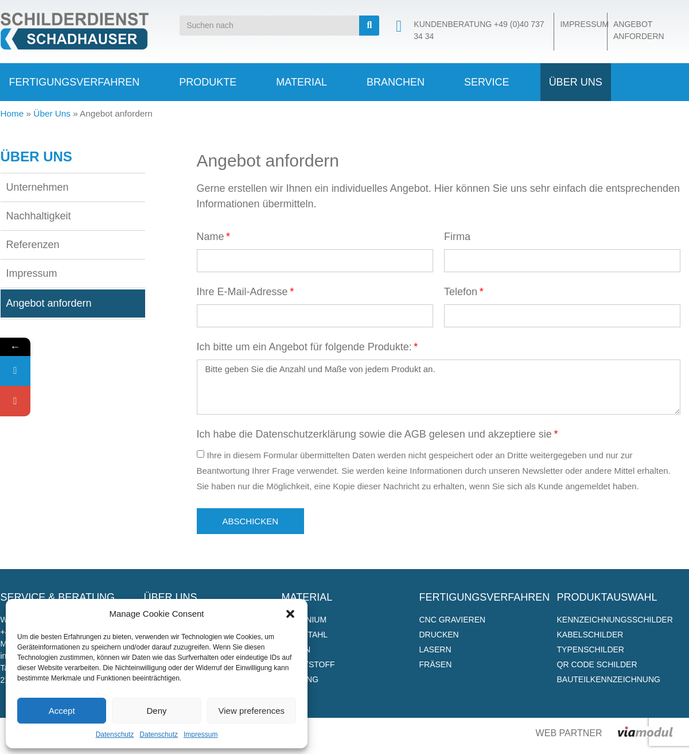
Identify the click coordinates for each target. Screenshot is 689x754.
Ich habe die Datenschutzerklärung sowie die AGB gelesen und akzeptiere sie (374, 434)
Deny (156, 711)
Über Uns (52, 113)
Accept (62, 711)
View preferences (252, 711)
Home (12, 113)
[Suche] (369, 26)
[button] (290, 614)
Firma (457, 236)
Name (210, 236)
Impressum (200, 734)
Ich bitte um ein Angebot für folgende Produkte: (304, 347)
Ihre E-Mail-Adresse (242, 292)
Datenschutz (115, 734)
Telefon (460, 292)
